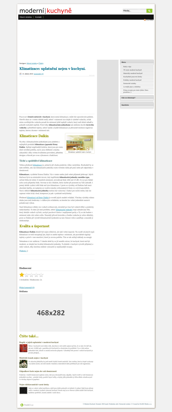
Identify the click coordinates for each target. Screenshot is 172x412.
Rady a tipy (127, 67)
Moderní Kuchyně (89, 404)
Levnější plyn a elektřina (131, 87)
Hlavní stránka (26, 17)
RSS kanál (149, 20)
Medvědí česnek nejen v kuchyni (33, 358)
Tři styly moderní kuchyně (132, 70)
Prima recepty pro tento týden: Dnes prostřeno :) (135, 91)
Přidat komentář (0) (27, 287)
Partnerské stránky (129, 83)
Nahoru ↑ (23, 251)
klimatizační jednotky (64, 210)
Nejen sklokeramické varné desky (34, 384)
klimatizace (37, 165)
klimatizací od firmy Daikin (38, 197)
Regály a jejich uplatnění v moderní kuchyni (38, 342)
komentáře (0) (39, 74)
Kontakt (38, 17)
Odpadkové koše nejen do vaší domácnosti (38, 371)
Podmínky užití (113, 404)
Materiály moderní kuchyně (132, 73)
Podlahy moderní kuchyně (132, 80)
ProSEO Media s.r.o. (146, 404)
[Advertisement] (86, 39)
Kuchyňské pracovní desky (132, 77)
